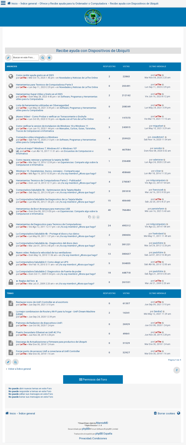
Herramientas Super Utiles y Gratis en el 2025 (39, 94)
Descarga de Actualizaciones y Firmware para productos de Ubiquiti (51, 341)
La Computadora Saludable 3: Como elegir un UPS (42, 262)
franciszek (158, 190)
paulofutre (158, 243)
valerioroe (158, 159)
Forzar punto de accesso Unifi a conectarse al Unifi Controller (48, 351)
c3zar (158, 171)
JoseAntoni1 (158, 137)
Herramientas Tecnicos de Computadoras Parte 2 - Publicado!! (48, 180)
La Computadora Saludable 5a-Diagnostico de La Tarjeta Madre (49, 199)
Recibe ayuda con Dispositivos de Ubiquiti (93, 50)
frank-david (158, 233)
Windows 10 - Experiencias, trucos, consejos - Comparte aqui (48, 171)
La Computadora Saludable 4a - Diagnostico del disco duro (47, 243)
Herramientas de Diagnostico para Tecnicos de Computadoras (48, 224)
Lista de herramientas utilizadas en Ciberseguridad (42, 105)
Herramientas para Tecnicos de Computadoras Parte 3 (44, 84)
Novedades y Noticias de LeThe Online (78, 78)
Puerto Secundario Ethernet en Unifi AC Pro (38, 332)
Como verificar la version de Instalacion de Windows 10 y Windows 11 (52, 126)
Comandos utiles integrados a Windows (37, 137)
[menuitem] (164, 413)
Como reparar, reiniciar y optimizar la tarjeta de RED (42, 159)
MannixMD (102, 423)
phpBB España (103, 433)
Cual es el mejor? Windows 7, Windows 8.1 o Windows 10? (46, 148)
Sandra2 (158, 311)
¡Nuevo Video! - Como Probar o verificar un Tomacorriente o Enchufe (51, 116)
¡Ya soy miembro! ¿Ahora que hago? (78, 173)
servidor (158, 148)
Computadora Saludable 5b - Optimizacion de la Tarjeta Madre (48, 190)
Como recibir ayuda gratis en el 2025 (35, 75)
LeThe (23, 78)
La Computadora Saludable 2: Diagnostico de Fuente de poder (48, 271)
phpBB (86, 428)
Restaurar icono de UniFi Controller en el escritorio (42, 302)
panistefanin (158, 208)
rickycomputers (158, 180)
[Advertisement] (93, 35)
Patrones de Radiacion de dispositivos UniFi (39, 323)
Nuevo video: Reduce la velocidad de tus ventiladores (43, 252)
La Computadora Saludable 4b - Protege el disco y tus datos (47, 233)
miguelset (158, 126)
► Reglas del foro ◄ (27, 281)
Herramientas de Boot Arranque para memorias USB (43, 208)
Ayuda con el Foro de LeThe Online (76, 119)
